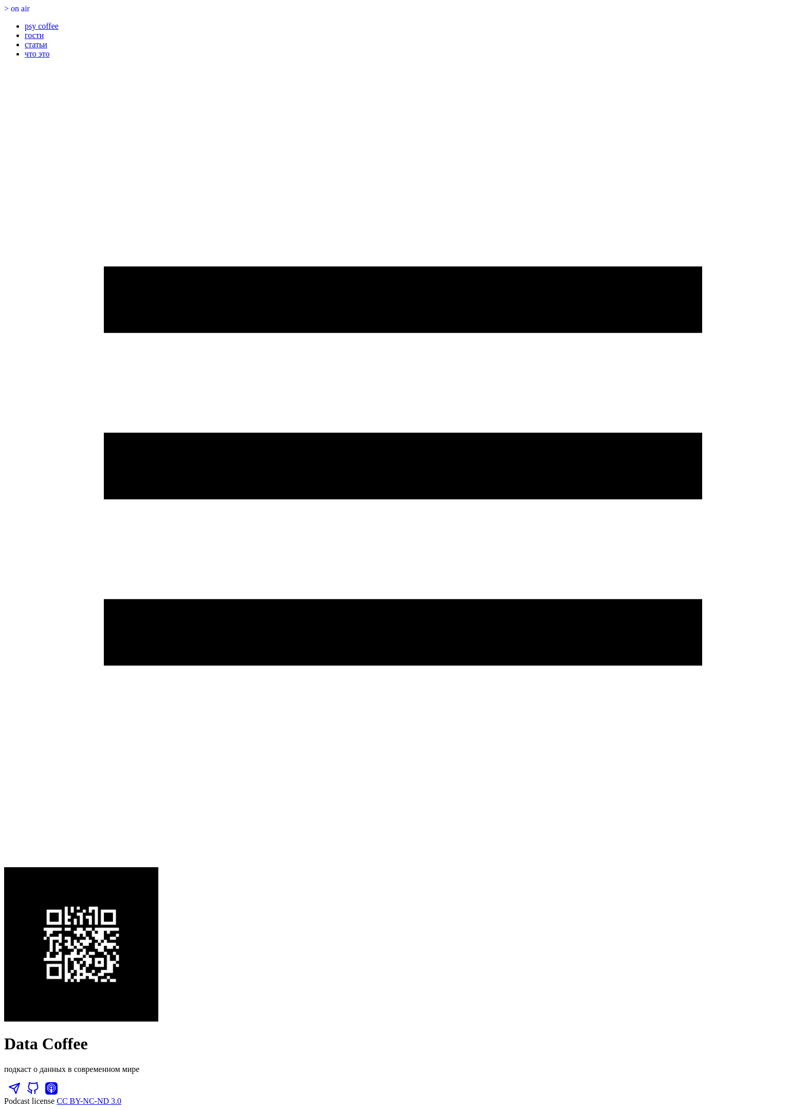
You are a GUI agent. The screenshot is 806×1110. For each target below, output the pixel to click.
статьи (36, 44)
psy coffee (42, 26)
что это (37, 53)
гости (34, 35)
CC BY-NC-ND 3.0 (89, 1101)
